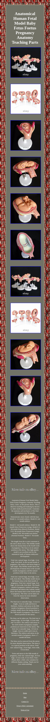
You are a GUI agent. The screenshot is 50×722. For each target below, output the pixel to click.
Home (25, 693)
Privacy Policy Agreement (25, 706)
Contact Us (25, 702)
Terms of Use (25, 710)
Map (25, 697)
